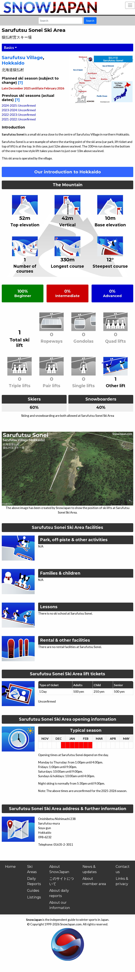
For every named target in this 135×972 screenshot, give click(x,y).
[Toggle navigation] (130, 5)
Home (10, 866)
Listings (34, 897)
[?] (20, 82)
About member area (94, 881)
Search (90, 20)
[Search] (60, 20)
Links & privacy (122, 881)
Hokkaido (13, 63)
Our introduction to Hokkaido (67, 171)
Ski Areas (32, 869)
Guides (33, 890)
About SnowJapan (59, 869)
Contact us (123, 869)
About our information (59, 905)
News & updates (89, 869)
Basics (9, 47)
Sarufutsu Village (22, 57)
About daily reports (59, 893)
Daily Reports (34, 881)
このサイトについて (61, 881)
